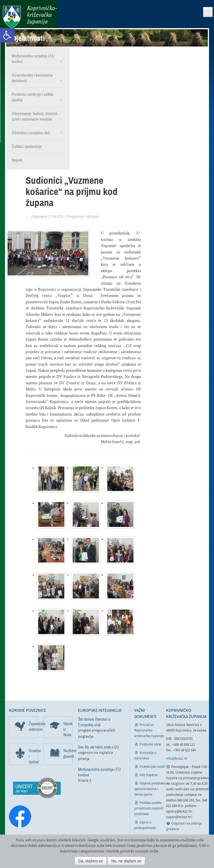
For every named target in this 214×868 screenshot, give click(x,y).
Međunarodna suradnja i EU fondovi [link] (33, 58)
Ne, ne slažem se (126, 861)
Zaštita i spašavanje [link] (27, 146)
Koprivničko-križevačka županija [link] (30, 17)
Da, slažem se (90, 861)
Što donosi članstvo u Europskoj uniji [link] (94, 721)
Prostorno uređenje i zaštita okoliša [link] (32, 97)
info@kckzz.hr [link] (177, 759)
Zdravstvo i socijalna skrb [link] (31, 133)
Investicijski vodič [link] (152, 767)
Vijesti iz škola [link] (67, 729)
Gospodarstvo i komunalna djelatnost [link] (32, 78)
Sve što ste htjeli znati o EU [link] (98, 747)
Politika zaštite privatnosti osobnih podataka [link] (148, 808)
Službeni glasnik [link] (67, 753)
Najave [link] (17, 160)
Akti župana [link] (148, 775)
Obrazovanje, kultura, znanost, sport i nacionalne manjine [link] (35, 116)
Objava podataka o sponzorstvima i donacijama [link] (151, 789)
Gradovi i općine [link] (33, 756)
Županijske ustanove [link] (33, 726)
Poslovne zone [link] (150, 744)
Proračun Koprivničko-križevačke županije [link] (149, 730)
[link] (7, 35)
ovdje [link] (154, 851)
